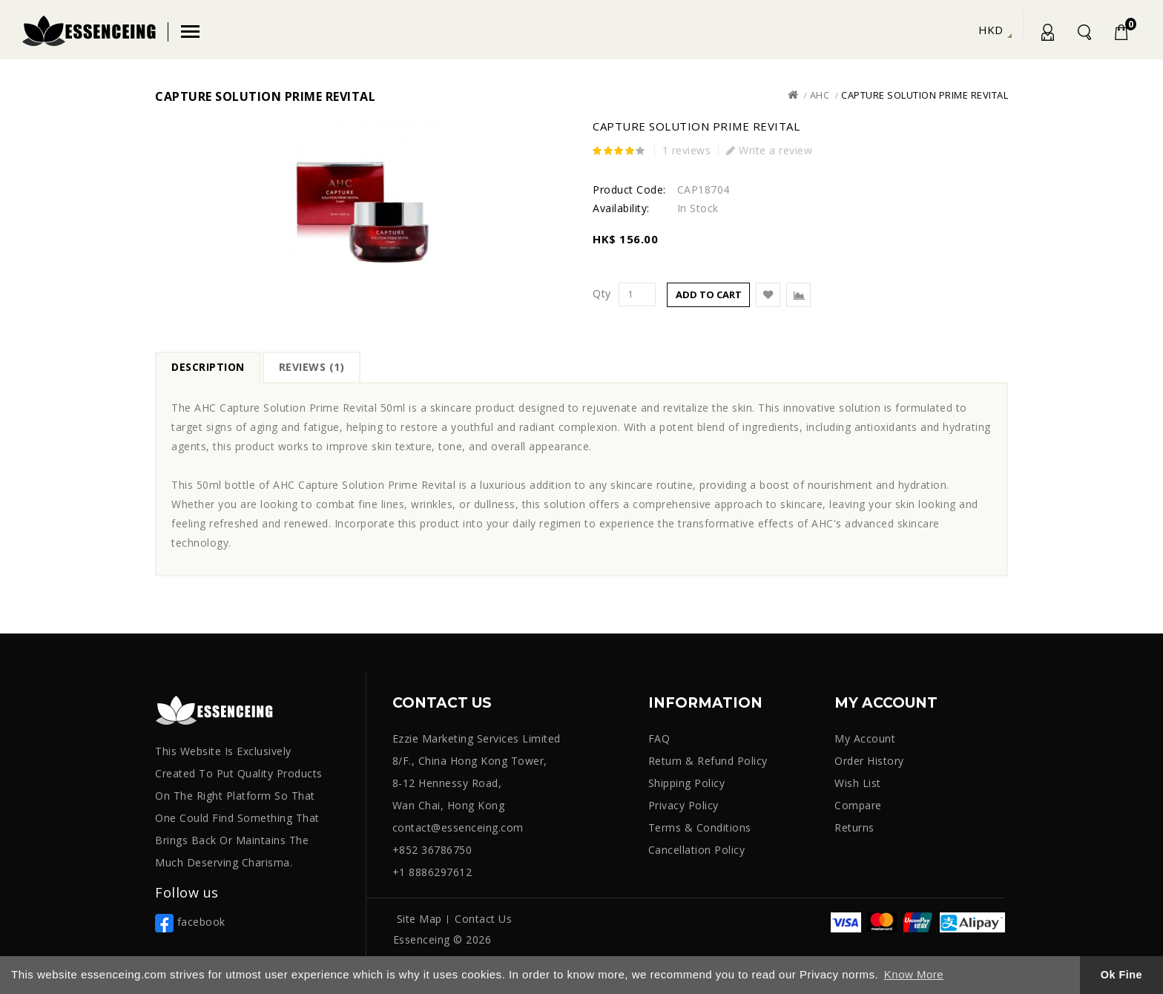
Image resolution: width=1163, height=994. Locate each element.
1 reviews (686, 150)
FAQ (659, 738)
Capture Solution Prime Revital (924, 95)
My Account (1046, 35)
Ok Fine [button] (1121, 975)
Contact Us (483, 919)
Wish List (857, 783)
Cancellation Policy (696, 850)
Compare (858, 805)
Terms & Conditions (699, 827)
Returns (854, 827)
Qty (602, 293)
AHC (820, 95)
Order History (869, 761)
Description (208, 367)
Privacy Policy (683, 805)
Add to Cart (709, 294)
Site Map (419, 919)
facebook (190, 922)
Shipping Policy (686, 783)
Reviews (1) (312, 367)
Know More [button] (913, 974)
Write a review (769, 150)
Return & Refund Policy (708, 761)
